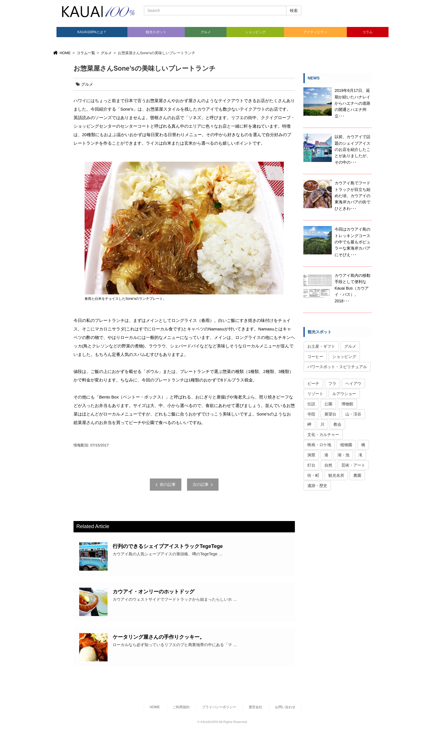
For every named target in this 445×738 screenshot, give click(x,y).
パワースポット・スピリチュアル (337, 366)
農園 (357, 475)
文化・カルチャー (323, 434)
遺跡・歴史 (317, 485)
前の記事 (166, 484)
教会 (337, 424)
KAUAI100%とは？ (91, 32)
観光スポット (156, 32)
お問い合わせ (285, 707)
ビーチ (313, 383)
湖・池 (343, 455)
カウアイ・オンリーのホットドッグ (153, 591)
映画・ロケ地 (319, 444)
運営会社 (255, 707)
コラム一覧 (86, 53)
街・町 (313, 475)
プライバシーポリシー (219, 707)
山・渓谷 (353, 414)
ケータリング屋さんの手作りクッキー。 (159, 637)
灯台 (311, 465)
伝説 (311, 404)
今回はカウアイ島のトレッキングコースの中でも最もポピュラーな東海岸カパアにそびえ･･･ (352, 242)
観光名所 (336, 475)
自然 (328, 465)
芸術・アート (353, 465)
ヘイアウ (353, 383)
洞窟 (311, 455)
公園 (328, 404)
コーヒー (315, 356)
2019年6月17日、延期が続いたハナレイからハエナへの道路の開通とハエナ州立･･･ (352, 103)
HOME (61, 53)
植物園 (346, 444)
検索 (294, 10)
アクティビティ (315, 32)
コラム (367, 32)
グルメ (206, 32)
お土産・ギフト (321, 346)
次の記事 (203, 484)
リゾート (315, 393)
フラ (332, 383)
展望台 (330, 414)
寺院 (311, 414)
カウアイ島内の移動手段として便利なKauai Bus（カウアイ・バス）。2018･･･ (352, 288)
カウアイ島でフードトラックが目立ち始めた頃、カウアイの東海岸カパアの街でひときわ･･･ (352, 196)
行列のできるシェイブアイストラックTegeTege (167, 546)
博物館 (347, 404)
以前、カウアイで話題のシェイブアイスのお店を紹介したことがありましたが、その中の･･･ (352, 149)
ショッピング (255, 32)
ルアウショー (344, 393)
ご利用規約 (181, 707)
